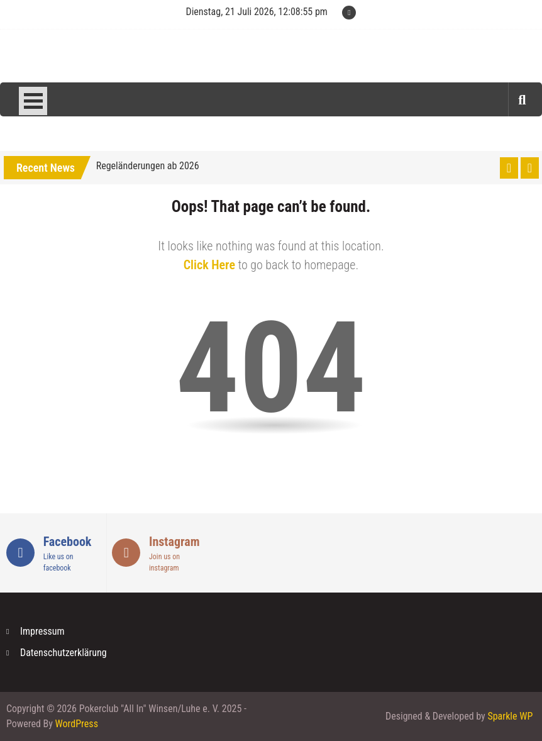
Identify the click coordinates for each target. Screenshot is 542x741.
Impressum (42, 631)
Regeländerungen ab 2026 (147, 166)
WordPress (76, 724)
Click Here (209, 264)
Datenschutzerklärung (63, 653)
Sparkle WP (510, 716)
